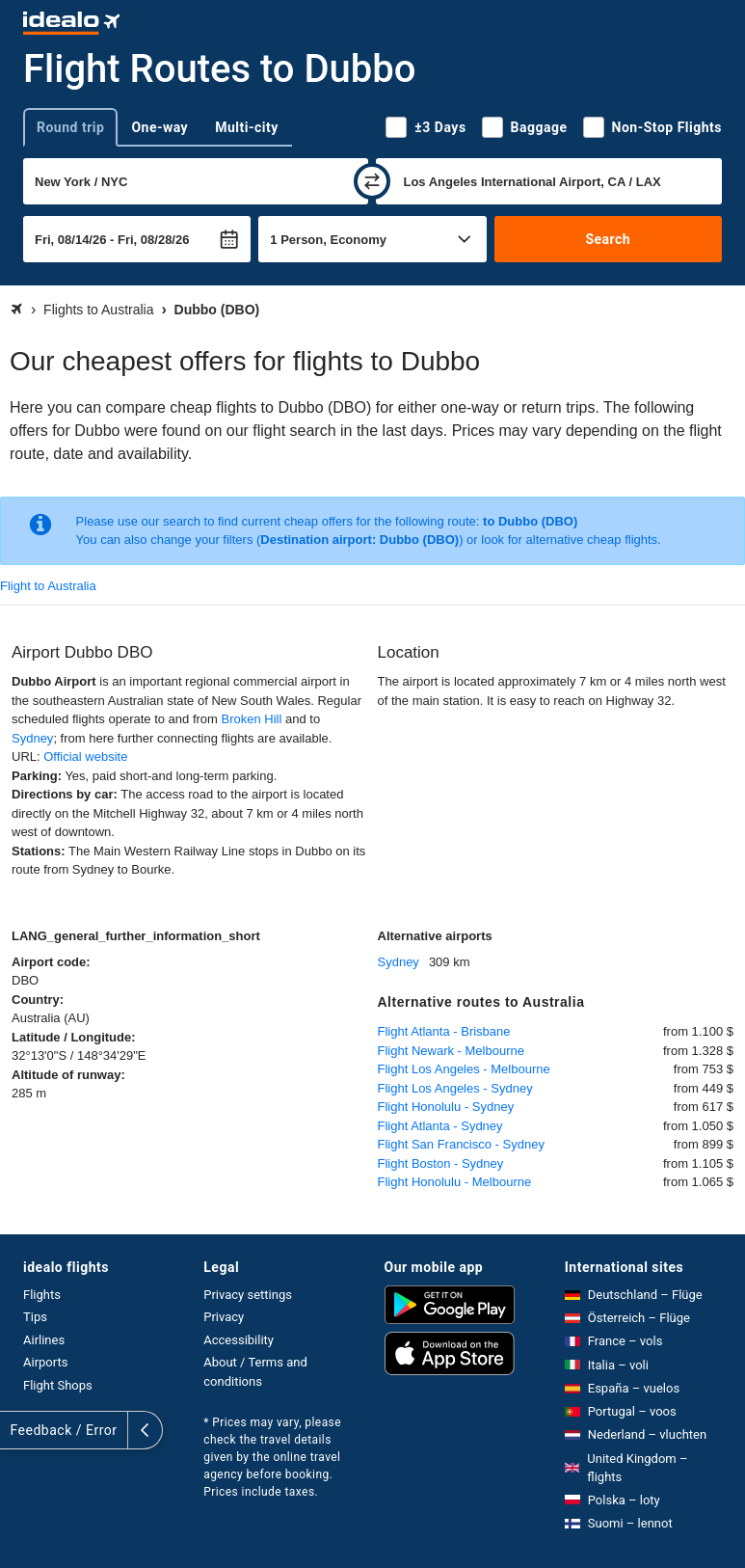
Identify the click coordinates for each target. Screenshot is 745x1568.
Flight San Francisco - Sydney (461, 1144)
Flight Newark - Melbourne (451, 1050)
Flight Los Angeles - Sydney (455, 1088)
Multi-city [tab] (247, 127)
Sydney (32, 738)
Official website (85, 756)
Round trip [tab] (70, 127)
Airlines (44, 1340)
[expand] (17, 1430)
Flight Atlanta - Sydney (440, 1126)
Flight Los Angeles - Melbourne (464, 1069)
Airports (45, 1362)
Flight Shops (58, 1385)
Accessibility (238, 1340)
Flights (42, 1294)
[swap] (372, 181)
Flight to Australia (48, 586)
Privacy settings (247, 1294)
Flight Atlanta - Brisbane (444, 1031)
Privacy (223, 1317)
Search (607, 239)
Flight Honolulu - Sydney (446, 1106)
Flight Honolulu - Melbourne (455, 1182)
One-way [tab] (159, 127)
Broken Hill (252, 719)
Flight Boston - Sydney (441, 1163)
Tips (35, 1317)
